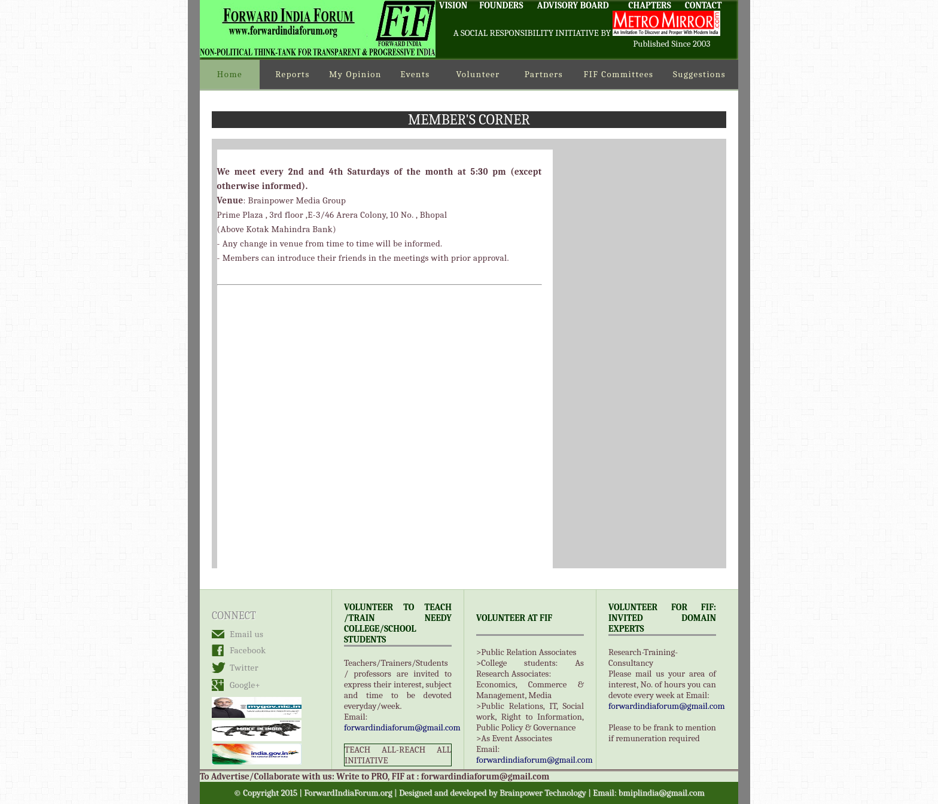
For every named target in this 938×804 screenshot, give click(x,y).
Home (229, 74)
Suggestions (699, 74)
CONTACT (703, 5)
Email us (246, 634)
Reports (292, 74)
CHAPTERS (649, 5)
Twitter (244, 667)
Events (415, 74)
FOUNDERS (501, 5)
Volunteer (478, 74)
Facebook (248, 650)
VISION (453, 5)
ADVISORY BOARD (573, 5)
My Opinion (355, 74)
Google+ (245, 685)
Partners (544, 74)
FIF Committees (619, 74)
